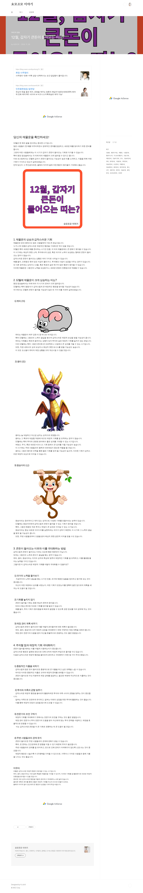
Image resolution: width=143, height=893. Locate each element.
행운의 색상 (114, 153)
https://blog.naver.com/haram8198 (27, 85)
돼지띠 (118, 170)
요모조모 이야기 (22, 4)
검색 (125, 4)
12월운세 (126, 153)
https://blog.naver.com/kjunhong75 (28, 69)
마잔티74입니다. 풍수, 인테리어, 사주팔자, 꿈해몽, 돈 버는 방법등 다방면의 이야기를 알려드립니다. (45, 851)
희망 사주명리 (22, 73)
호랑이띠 (112, 170)
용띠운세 (116, 167)
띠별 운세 (108, 158)
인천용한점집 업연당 (25, 89)
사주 (107, 170)
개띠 (107, 161)
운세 (107, 173)
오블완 (108, 153)
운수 (121, 158)
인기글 (115, 142)
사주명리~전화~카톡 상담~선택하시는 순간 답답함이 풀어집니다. (42, 76)
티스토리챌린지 (118, 155)
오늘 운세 (126, 155)
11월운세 (118, 161)
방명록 (31, 12)
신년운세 (116, 164)
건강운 (120, 173)
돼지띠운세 (123, 167)
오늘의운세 (109, 164)
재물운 (120, 153)
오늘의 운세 (116, 158)
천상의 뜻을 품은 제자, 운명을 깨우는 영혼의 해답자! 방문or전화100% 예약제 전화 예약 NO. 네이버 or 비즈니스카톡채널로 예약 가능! (46, 93)
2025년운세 (113, 173)
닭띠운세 (112, 161)
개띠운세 (124, 161)
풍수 (128, 167)
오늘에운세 (109, 167)
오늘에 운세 (127, 158)
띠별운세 (122, 164)
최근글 (108, 142)
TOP (130, 885)
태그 (21, 12)
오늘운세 (123, 170)
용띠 (128, 170)
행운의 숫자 (109, 155)
